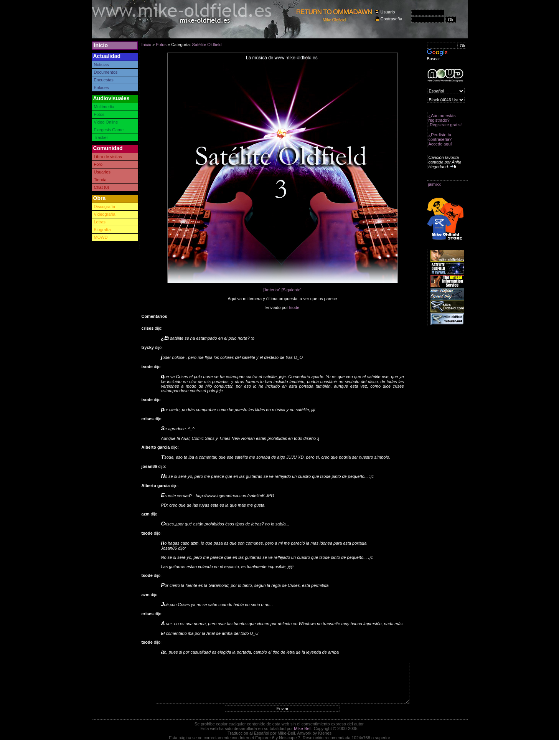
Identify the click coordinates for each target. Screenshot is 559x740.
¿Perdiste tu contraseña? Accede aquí (440, 139)
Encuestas (104, 80)
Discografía (104, 206)
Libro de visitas (108, 156)
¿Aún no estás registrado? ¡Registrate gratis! (445, 120)
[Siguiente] (292, 289)
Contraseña (391, 19)
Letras (100, 222)
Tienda (100, 179)
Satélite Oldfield (207, 44)
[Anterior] (271, 289)
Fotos (99, 114)
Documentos (106, 72)
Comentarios (154, 316)
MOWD (101, 237)
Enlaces (101, 87)
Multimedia (104, 106)
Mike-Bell (302, 728)
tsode (294, 307)
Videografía (104, 214)
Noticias (101, 64)
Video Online (106, 122)
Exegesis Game (109, 129)
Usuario (388, 12)
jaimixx (434, 184)
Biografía (102, 229)
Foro (98, 164)
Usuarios (102, 172)
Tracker (101, 137)
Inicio (101, 45)
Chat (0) (101, 187)
